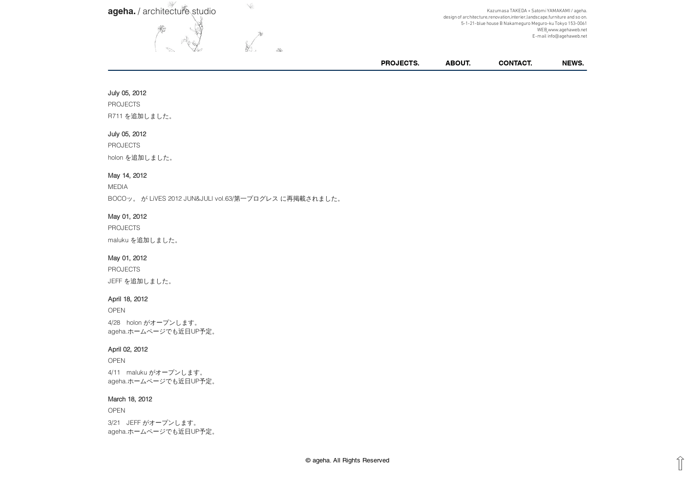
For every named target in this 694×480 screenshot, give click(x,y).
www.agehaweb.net (567, 30)
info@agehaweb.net (567, 36)
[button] (573, 63)
